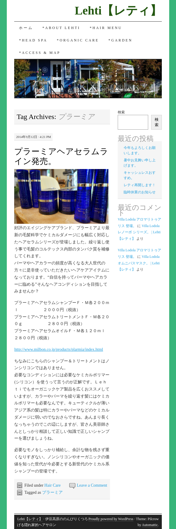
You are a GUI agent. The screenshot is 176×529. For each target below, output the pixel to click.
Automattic (150, 525)
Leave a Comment (92, 485)
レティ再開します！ (140, 185)
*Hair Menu (106, 28)
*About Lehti (61, 28)
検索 (121, 112)
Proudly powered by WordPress (110, 519)
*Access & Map (39, 53)
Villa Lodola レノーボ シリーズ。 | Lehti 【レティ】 (139, 232)
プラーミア (52, 492)
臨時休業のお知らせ (140, 192)
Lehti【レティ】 (118, 10)
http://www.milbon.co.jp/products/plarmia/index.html (58, 349)
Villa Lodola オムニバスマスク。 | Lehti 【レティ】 (139, 263)
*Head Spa (33, 40)
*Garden (121, 40)
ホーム (26, 28)
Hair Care (52, 485)
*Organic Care (78, 40)
